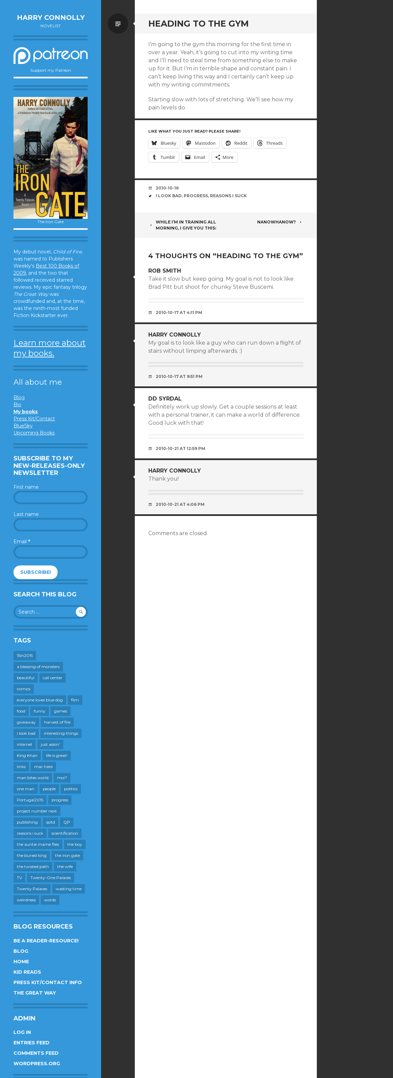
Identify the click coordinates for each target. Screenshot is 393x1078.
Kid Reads (27, 972)
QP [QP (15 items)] (66, 822)
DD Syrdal (165, 398)
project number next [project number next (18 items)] (37, 810)
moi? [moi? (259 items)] (62, 777)
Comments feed (36, 1053)
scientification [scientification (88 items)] (65, 833)
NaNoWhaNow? (280, 221)
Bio (17, 405)
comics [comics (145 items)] (23, 688)
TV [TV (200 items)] (19, 877)
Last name (26, 514)
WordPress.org (36, 1063)
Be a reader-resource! (46, 941)
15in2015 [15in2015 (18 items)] (25, 655)
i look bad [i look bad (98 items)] (26, 733)
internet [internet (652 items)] (24, 744)
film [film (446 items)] (75, 699)
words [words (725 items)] (50, 899)
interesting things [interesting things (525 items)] (61, 733)
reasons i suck (228, 195)
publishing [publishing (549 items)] (27, 822)
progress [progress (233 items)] (60, 799)
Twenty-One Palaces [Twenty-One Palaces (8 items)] (50, 877)
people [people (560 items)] (49, 788)
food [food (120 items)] (21, 711)
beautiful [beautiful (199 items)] (25, 677)
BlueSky (23, 426)
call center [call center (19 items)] (52, 677)
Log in (22, 1032)
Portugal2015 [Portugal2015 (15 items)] (30, 799)
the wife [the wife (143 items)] (65, 866)
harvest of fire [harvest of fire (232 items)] (57, 722)
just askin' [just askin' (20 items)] (50, 744)
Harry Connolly (51, 17)
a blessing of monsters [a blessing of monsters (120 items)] (38, 666)
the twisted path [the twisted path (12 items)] (33, 866)
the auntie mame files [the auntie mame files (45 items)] (38, 844)
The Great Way (34, 993)
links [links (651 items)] (21, 766)
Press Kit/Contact (34, 419)
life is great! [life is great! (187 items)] (56, 755)
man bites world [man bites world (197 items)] (33, 777)
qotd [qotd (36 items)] (50, 822)
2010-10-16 (167, 187)
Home (21, 962)
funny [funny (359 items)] (40, 711)
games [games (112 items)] (60, 711)
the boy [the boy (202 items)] (74, 844)
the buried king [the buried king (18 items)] (32, 855)
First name (26, 487)
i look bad (169, 195)
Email (21, 541)
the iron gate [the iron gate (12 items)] (67, 855)
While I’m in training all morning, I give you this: (182, 225)
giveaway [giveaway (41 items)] (26, 722)
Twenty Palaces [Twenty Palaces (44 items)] (32, 888)
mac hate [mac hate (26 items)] (43, 766)
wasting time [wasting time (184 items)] (69, 888)
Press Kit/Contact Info (47, 982)
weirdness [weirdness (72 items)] (26, 899)
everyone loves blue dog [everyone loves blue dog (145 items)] (40, 699)
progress (196, 195)
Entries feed (31, 1043)
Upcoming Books (34, 433)
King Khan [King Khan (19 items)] (27, 755)
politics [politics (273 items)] (71, 788)
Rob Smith (164, 271)
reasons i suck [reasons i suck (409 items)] (30, 833)
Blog (19, 397)
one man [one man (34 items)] (25, 788)
